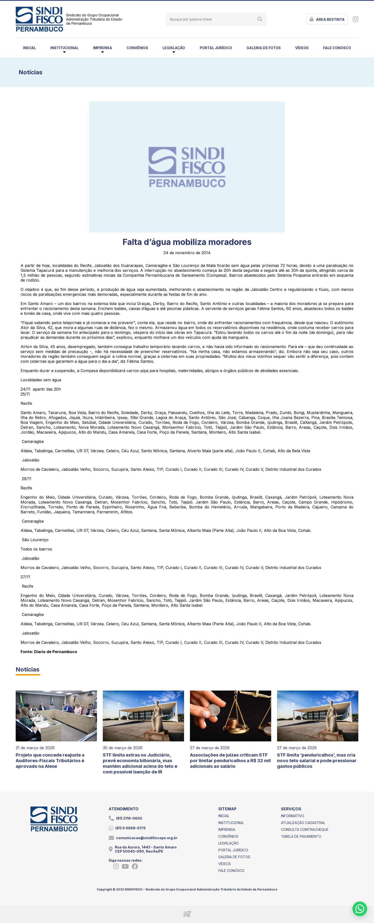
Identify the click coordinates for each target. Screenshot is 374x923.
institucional (231, 823)
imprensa (226, 829)
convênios (137, 48)
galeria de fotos (263, 48)
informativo (292, 816)
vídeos (302, 48)
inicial (29, 48)
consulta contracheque (304, 829)
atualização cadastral (303, 823)
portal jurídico (216, 48)
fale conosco (337, 48)
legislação (228, 843)
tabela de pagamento (301, 836)
